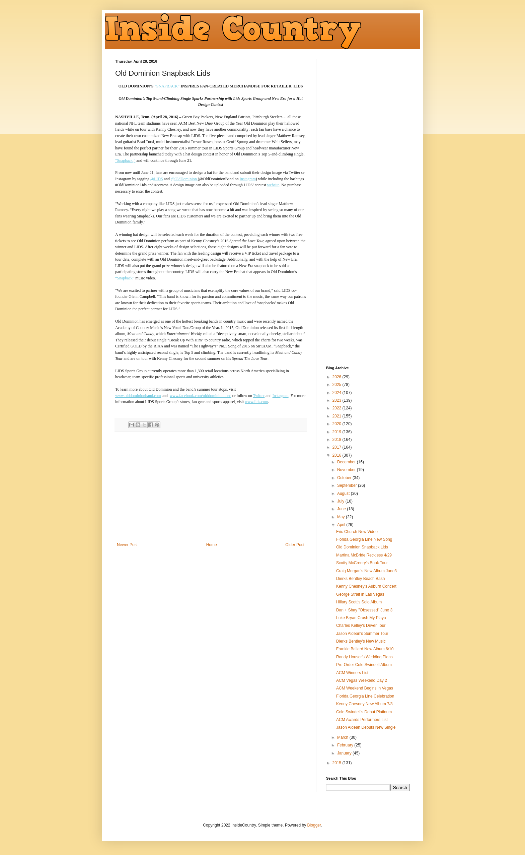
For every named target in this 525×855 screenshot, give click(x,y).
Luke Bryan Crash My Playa (361, 617)
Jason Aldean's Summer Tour (362, 633)
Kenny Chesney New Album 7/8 (364, 704)
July (341, 501)
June (342, 509)
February (345, 745)
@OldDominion (184, 179)
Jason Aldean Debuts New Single (365, 727)
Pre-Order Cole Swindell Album (364, 664)
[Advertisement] (210, 487)
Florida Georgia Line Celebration (365, 696)
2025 (337, 384)
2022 (337, 408)
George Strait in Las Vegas (360, 594)
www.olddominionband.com (138, 395)
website (273, 185)
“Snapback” (124, 278)
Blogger (314, 825)
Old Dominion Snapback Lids (362, 547)
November (347, 469)
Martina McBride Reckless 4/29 (364, 555)
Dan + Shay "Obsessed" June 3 (364, 610)
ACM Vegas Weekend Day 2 (361, 680)
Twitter (259, 395)
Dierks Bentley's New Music (361, 641)
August (344, 493)
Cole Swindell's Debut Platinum (364, 712)
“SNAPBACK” (166, 86)
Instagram (248, 179)
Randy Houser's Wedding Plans (364, 657)
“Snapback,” (125, 160)
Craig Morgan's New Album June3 (366, 571)
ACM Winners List (352, 672)
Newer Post (127, 544)
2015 (337, 763)
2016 (337, 455)
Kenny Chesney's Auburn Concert (366, 586)
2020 (337, 423)
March (343, 737)
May (341, 517)
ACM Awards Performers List (362, 719)
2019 (337, 432)
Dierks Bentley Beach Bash (360, 578)
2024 (337, 392)
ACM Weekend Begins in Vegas (364, 688)
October (345, 477)
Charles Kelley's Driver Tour (360, 625)
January (345, 753)
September (347, 485)
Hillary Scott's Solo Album (359, 602)
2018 (337, 439)
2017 (337, 447)
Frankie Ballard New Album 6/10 (364, 649)
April (341, 524)
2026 (337, 377)
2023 (337, 400)
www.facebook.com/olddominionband (200, 395)
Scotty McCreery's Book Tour (362, 563)
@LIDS (156, 179)
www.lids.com (256, 401)
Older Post (294, 544)
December (347, 462)
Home (211, 544)
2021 (337, 416)
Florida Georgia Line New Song (364, 539)
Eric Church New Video (357, 531)
